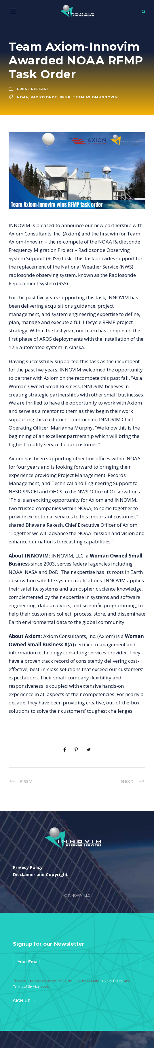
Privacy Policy (111, 980)
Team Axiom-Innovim (95, 97)
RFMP (65, 97)
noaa (22, 97)
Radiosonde (44, 97)
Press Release (33, 89)
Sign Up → (24, 1000)
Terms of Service (26, 986)
